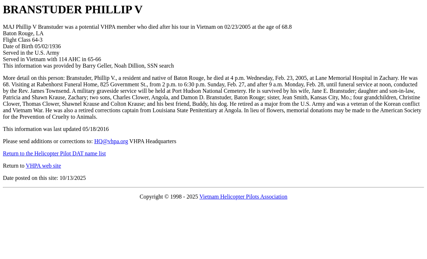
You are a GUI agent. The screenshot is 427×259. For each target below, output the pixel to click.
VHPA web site (43, 166)
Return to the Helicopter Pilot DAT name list (54, 153)
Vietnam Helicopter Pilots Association (243, 197)
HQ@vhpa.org (111, 141)
